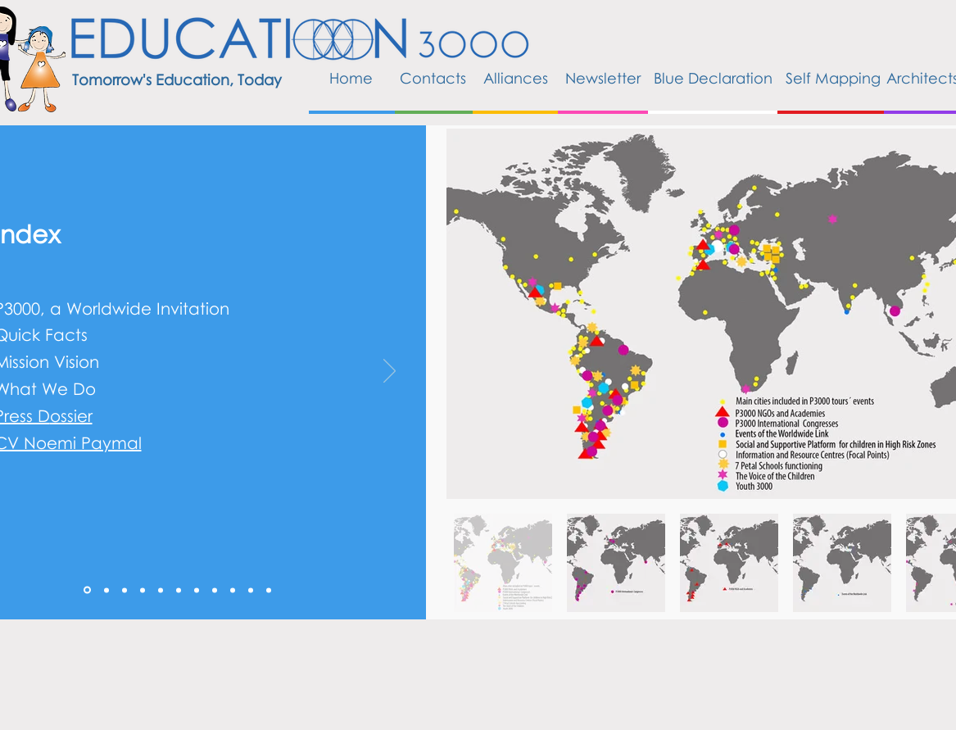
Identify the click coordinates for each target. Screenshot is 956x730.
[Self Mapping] (833, 78)
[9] (250, 589)
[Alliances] (515, 78)
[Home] (351, 78)
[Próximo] (389, 372)
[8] (232, 589)
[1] (106, 589)
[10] (268, 589)
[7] (214, 589)
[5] (178, 589)
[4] (160, 589)
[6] (196, 589)
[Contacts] (433, 78)
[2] (124, 589)
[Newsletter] (603, 78)
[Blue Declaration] (713, 78)
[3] (142, 589)
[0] (87, 590)
